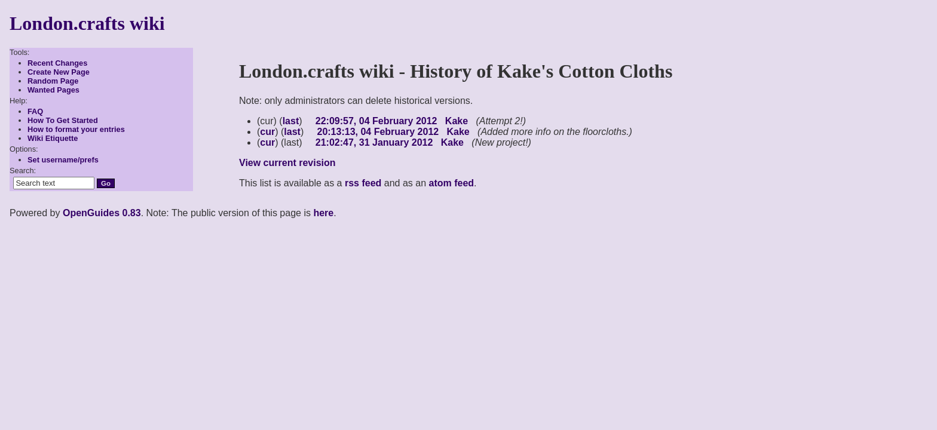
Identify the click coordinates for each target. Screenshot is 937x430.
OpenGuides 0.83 (102, 213)
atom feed (451, 183)
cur (267, 132)
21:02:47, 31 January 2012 (374, 142)
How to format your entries (76, 129)
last (291, 121)
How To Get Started (62, 120)
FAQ (35, 111)
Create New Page (58, 71)
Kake (456, 121)
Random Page (52, 80)
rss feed (363, 183)
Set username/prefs (63, 159)
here (323, 213)
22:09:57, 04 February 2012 (376, 121)
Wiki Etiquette (52, 138)
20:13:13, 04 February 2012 (378, 132)
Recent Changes (57, 63)
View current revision (287, 163)
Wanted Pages (53, 89)
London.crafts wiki (87, 23)
